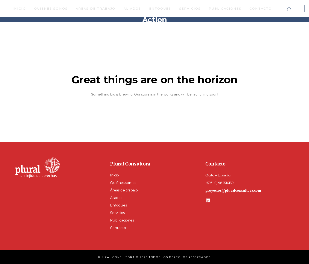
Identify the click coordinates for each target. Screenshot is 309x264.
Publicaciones (122, 220)
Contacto (118, 228)
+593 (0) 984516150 (219, 183)
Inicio (114, 175)
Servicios (117, 213)
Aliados (116, 198)
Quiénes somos (123, 183)
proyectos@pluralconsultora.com (233, 190)
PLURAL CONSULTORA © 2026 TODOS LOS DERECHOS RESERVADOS (154, 257)
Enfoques (118, 205)
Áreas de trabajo (124, 190)
